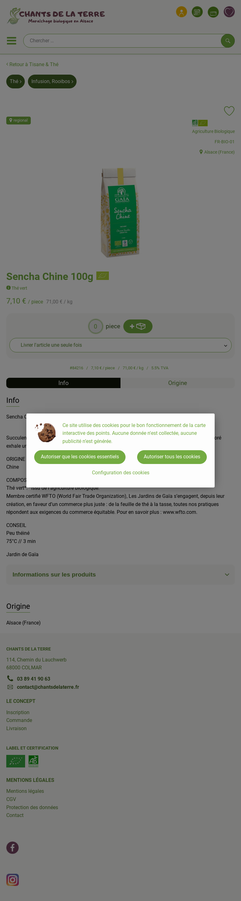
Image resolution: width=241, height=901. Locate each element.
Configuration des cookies (120, 473)
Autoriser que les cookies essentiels (80, 457)
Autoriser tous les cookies (172, 457)
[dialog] (120, 450)
